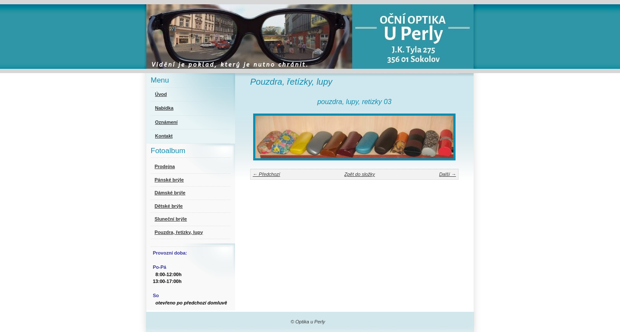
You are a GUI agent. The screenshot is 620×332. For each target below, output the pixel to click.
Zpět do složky (359, 174)
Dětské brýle (169, 206)
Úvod (161, 94)
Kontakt (164, 135)
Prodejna (165, 166)
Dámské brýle (170, 192)
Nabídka (164, 108)
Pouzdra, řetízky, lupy (179, 232)
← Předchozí (266, 174)
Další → (447, 174)
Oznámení (166, 122)
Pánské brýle (169, 179)
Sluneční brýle (171, 218)
